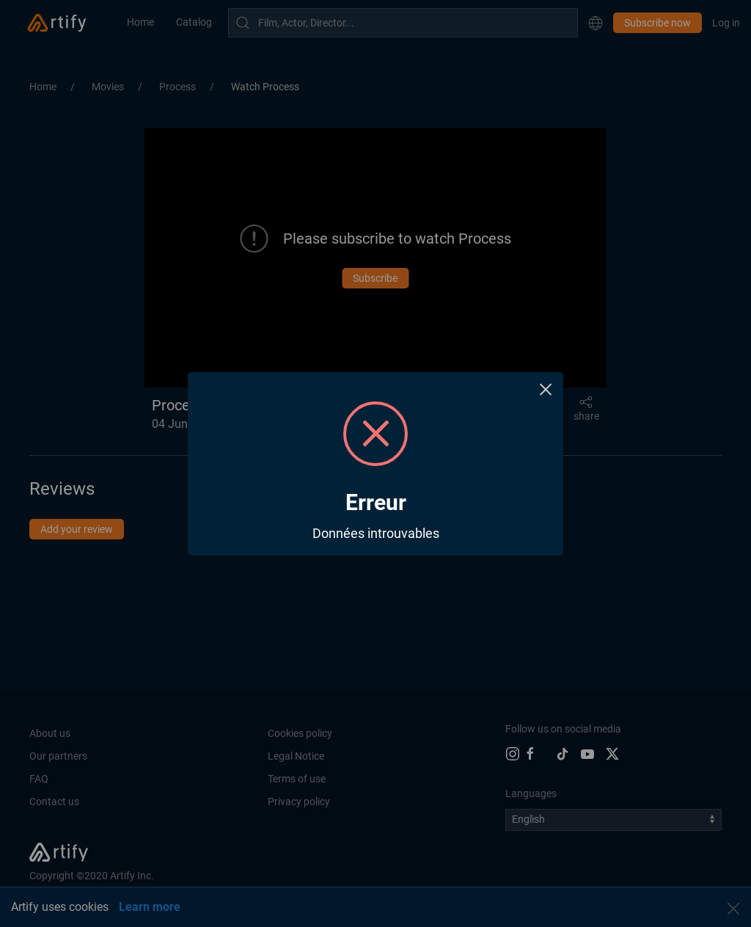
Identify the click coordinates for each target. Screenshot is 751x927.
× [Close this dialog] (546, 389)
